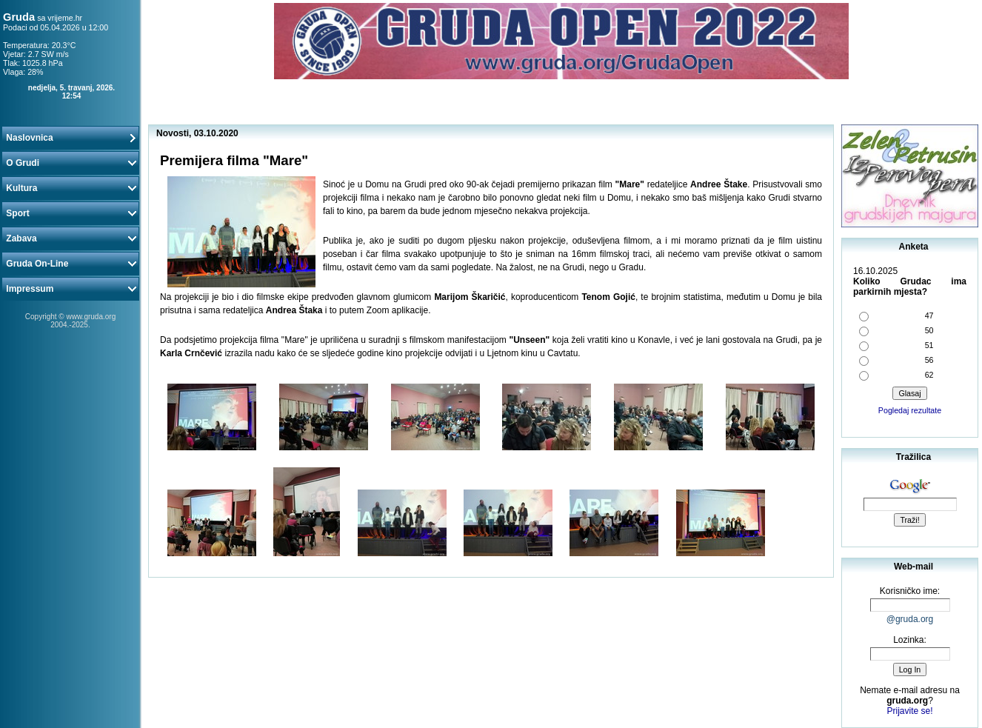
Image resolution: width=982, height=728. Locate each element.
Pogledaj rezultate (909, 410)
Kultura (70, 188)
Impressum (70, 289)
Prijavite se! (909, 711)
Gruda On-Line (70, 263)
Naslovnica (70, 138)
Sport (70, 213)
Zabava (70, 238)
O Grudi (70, 163)
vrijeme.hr (64, 17)
